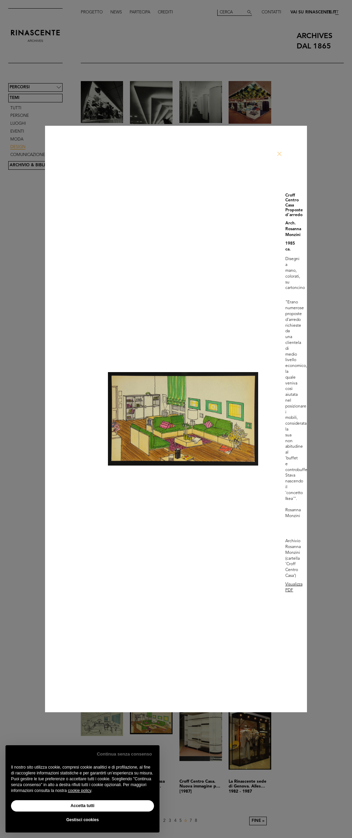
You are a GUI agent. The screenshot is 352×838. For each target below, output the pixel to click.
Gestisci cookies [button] (82, 819)
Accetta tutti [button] (82, 805)
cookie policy (79, 790)
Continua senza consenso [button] (124, 754)
